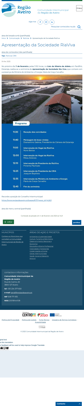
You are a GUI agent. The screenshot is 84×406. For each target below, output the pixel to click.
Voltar (9, 222)
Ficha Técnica (44, 320)
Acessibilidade (40, 322)
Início (4, 38)
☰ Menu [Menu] (79, 8)
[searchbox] (66, 26)
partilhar (76, 222)
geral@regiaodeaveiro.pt (21, 293)
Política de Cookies (29, 320)
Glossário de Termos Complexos (64, 320)
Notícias (26, 38)
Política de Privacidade (10, 320)
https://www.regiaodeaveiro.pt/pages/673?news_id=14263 (27, 200)
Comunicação (14, 38)
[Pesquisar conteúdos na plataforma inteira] (80, 27)
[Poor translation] (6, 348)
